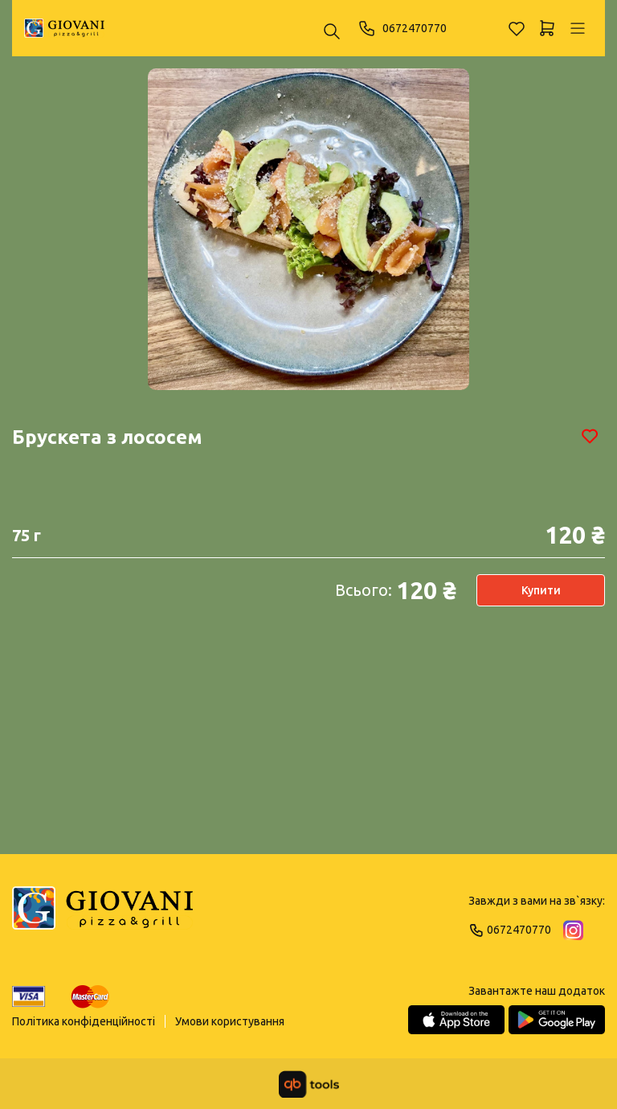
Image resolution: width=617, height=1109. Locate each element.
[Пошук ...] (331, 32)
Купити (541, 590)
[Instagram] (573, 930)
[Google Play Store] (557, 1019)
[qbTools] (309, 1084)
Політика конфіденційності (83, 1021)
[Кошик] (547, 28)
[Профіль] (577, 28)
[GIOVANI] (64, 28)
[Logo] (102, 915)
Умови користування (229, 1021)
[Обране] (516, 28)
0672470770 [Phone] (402, 28)
